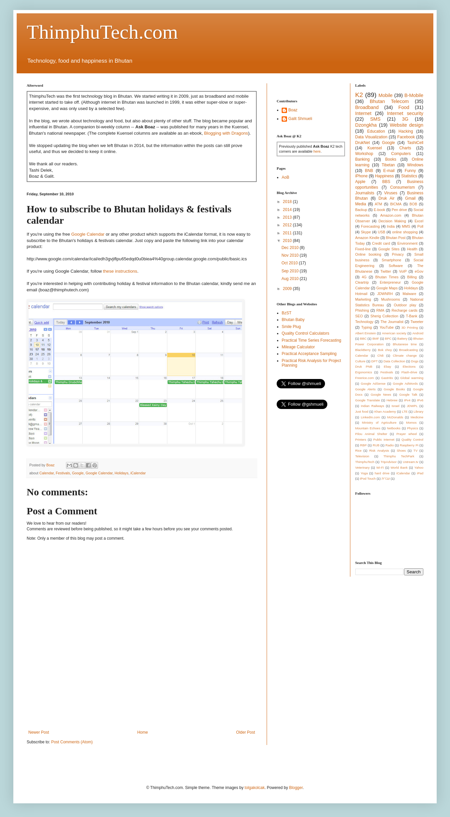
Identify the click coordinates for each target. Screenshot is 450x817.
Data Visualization (371, 137)
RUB (376, 445)
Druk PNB (363, 366)
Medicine (417, 417)
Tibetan (388, 165)
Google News (381, 394)
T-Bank (411, 316)
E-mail (389, 170)
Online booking (368, 254)
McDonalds (395, 417)
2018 (288, 201)
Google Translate (367, 400)
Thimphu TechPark (398, 456)
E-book (379, 210)
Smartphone (391, 260)
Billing (412, 277)
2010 (288, 240)
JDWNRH (385, 294)
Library (418, 411)
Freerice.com (364, 378)
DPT (374, 361)
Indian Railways (372, 406)
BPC (388, 338)
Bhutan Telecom (389, 101)
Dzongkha (366, 125)
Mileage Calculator (298, 347)
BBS (386, 181)
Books (390, 159)
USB (381, 232)
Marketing (363, 299)
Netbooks (394, 428)
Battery (402, 338)
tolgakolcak (255, 787)
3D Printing (409, 327)
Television (362, 456)
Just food (361, 411)
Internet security (405, 113)
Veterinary (362, 467)
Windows (415, 165)
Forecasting (370, 226)
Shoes (401, 450)
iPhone (361, 176)
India (391, 226)
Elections (409, 366)
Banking (362, 159)
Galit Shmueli (300, 118)
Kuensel (374, 148)
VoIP (403, 271)
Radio (389, 445)
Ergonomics (363, 372)
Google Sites (389, 249)
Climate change (405, 355)
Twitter (385, 271)
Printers (360, 439)
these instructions (120, 271)
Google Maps (387, 288)
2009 (288, 288)
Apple (360, 181)
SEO (359, 316)
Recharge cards (405, 310)
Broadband (367, 107)
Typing (366, 327)
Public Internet (383, 439)
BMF (375, 338)
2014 (288, 209)
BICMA (395, 204)
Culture (360, 361)
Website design (406, 125)
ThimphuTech (365, 462)
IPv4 (407, 400)
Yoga (364, 473)
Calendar (46, 473)
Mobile (385, 95)
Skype (366, 232)
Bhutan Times (387, 277)
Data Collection (394, 361)
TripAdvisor (389, 462)
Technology (364, 322)
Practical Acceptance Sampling (309, 353)
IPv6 (420, 400)
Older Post (245, 732)
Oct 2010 (290, 263)
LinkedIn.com (370, 417)
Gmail (410, 198)
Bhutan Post (396, 238)
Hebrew (391, 400)
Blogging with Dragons (226, 133)
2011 (288, 233)
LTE (405, 411)
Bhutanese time (405, 344)
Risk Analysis (379, 450)
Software (396, 266)
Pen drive (399, 210)
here (317, 151)
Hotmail (361, 294)
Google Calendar (88, 234)
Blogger (296, 787)
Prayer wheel (406, 434)
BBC (363, 338)
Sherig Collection (384, 316)
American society (394, 333)
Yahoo (418, 467)
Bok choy (385, 350)
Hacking (406, 131)
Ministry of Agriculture (379, 422)
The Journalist (391, 322)
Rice (358, 450)
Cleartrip (362, 282)
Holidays (121, 473)
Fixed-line (363, 249)
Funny (410, 170)
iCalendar (138, 473)
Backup (361, 210)
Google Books (394, 389)
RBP (363, 445)
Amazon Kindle (367, 238)
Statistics (409, 176)
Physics (412, 428)
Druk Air (386, 198)
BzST (286, 313)
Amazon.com (390, 215)
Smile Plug (291, 326)
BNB (369, 170)
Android (417, 333)
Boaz (292, 110)
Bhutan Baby (293, 319)
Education (376, 131)
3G (405, 119)
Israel (395, 406)
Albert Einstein (365, 333)
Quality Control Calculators (305, 333)
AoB (285, 177)
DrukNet (362, 142)
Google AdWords (405, 383)
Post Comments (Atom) (72, 742)
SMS (375, 119)
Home (142, 732)
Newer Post (38, 732)
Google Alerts (365, 389)
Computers (401, 153)
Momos (411, 422)
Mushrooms (390, 299)
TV (415, 450)
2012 (288, 225)
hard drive (382, 473)
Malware (409, 294)
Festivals (63, 473)
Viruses (390, 193)
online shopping (405, 232)
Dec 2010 (290, 247)
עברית (385, 478)
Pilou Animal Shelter (371, 434)
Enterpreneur (390, 282)
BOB (413, 204)
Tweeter (417, 322)
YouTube (387, 327)
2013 (288, 217)
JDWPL (412, 406)
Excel (419, 221)
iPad (420, 473)
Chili (380, 355)
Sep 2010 (290, 271)
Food (403, 107)
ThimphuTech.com (102, 32)
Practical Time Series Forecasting (311, 340)
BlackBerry (363, 350)
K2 (359, 94)
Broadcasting (408, 350)
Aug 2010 (290, 278)
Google (78, 473)
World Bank (399, 467)
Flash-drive (409, 372)
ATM (378, 204)
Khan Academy (385, 411)
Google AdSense (373, 383)
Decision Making (392, 221)
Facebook (406, 137)
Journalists (364, 193)
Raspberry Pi (409, 445)
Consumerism (402, 187)
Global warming (411, 378)
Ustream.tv (410, 462)
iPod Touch (368, 478)
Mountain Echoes (368, 428)
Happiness (384, 176)
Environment (407, 243)
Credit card (381, 243)
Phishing (362, 310)
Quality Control (412, 439)
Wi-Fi (380, 467)
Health (412, 249)
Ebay (387, 366)
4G (364, 277)
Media (360, 204)
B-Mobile (413, 95)
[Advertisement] (148, 707)
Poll (420, 226)
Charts (405, 148)
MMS (406, 226)
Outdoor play (405, 305)
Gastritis (387, 378)
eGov (419, 271)
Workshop (364, 153)
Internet (363, 113)
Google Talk (408, 394)
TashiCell (415, 142)
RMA (380, 310)
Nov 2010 (290, 255)
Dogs (414, 361)
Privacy (398, 254)
